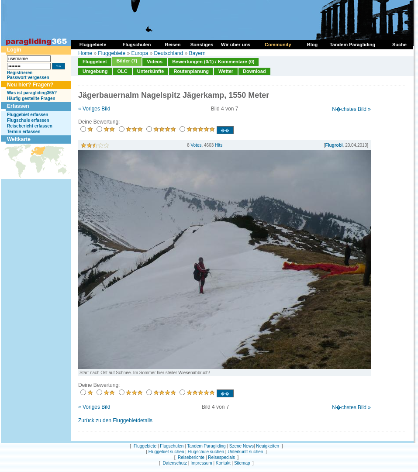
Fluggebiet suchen (166, 451)
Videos (154, 61)
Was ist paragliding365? (32, 92)
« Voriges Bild (94, 109)
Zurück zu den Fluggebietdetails (115, 420)
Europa (139, 53)
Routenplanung (191, 71)
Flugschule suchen (206, 451)
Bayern (197, 53)
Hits (218, 145)
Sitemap (242, 463)
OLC (122, 71)
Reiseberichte (191, 457)
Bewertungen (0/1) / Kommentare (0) (213, 61)
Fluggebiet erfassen (27, 114)
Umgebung (95, 71)
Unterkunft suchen (245, 451)
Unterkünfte (150, 71)
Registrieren (19, 72)
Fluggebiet (95, 61)
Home (85, 53)
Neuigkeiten (267, 446)
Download (254, 71)
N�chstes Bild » (351, 109)
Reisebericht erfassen (29, 126)
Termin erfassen (24, 131)
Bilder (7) (127, 60)
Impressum (201, 463)
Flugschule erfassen (28, 120)
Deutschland (168, 53)
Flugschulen (171, 446)
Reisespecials (221, 457)
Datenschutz (174, 463)
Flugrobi (334, 145)
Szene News (241, 446)
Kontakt (223, 463)
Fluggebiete (111, 53)
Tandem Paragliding (206, 446)
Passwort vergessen (28, 77)
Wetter (225, 71)
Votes (195, 145)
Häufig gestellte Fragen (31, 98)
